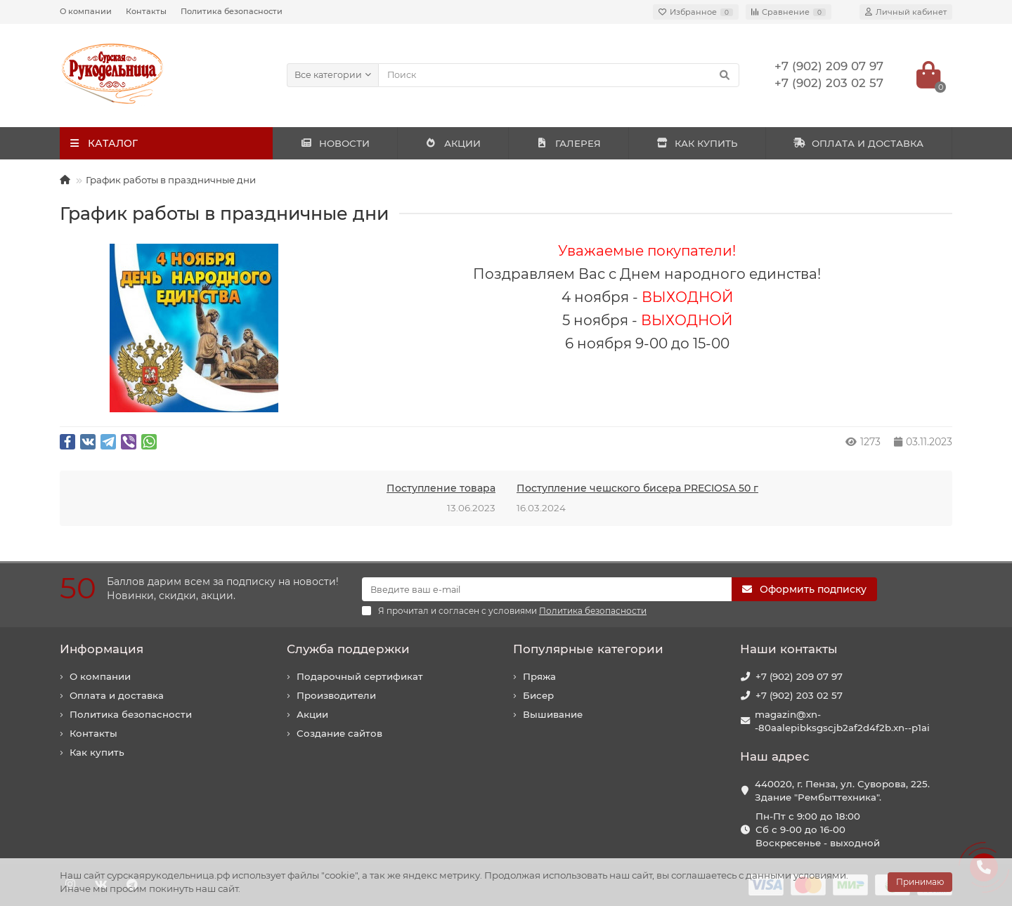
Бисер (538, 695)
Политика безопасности (232, 11)
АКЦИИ (453, 143)
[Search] (559, 75)
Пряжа (539, 676)
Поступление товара (441, 488)
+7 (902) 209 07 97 (799, 676)
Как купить (97, 752)
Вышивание (553, 714)
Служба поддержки (348, 649)
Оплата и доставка (117, 695)
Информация (101, 649)
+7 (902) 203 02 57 (799, 695)
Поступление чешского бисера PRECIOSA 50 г (637, 488)
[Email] (547, 589)
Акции (312, 714)
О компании (86, 11)
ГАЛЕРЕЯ (568, 143)
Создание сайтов (339, 733)
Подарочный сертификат (360, 676)
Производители (336, 695)
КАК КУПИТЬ (697, 143)
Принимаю (920, 882)
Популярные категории (588, 649)
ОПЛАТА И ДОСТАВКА (858, 143)
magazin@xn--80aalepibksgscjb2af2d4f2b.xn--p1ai (842, 721)
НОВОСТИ (335, 143)
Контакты (146, 11)
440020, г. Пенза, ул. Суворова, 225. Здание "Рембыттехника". (842, 790)
